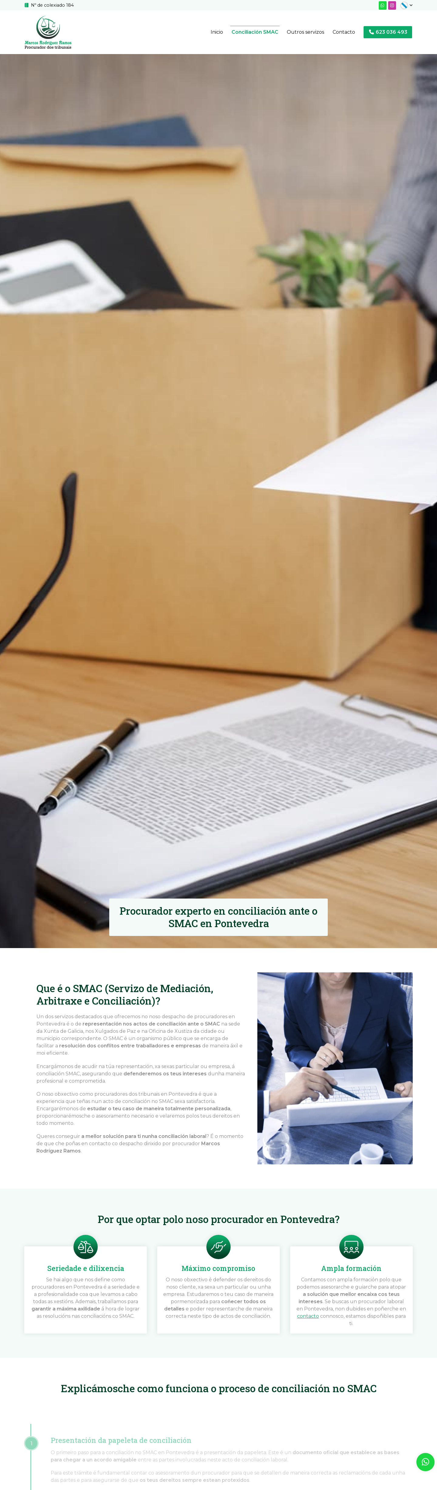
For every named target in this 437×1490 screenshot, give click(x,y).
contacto (308, 1317)
